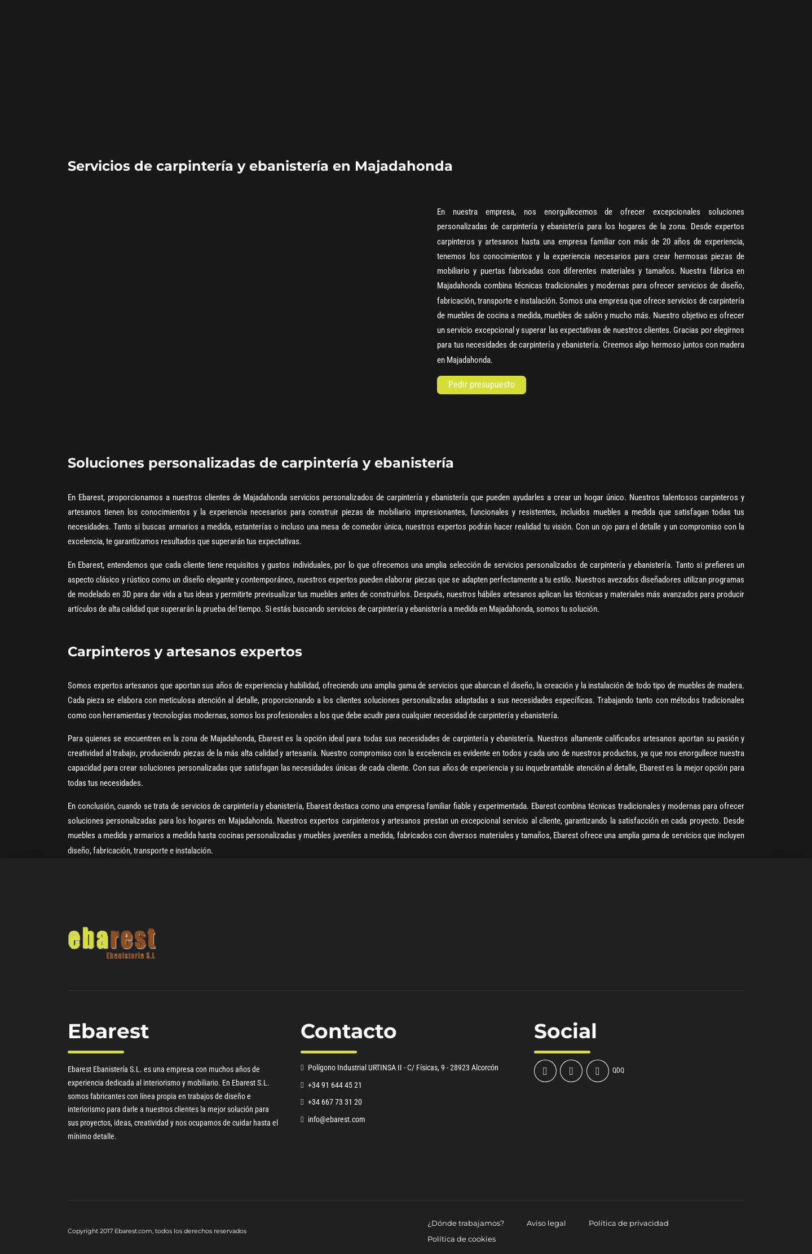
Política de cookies (461, 1239)
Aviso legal (546, 1223)
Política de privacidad (629, 1223)
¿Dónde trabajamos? (465, 1223)
